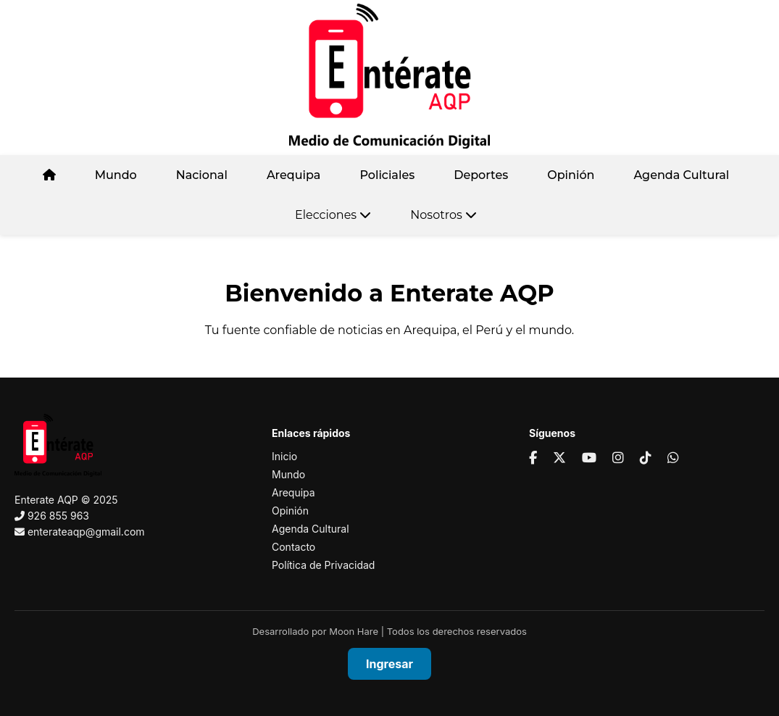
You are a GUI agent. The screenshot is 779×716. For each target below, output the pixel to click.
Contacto (293, 547)
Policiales (387, 175)
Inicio (284, 456)
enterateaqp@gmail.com (86, 531)
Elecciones (333, 215)
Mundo (116, 175)
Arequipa (294, 175)
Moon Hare (353, 631)
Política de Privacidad (323, 565)
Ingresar (389, 664)
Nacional (202, 175)
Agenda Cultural (681, 175)
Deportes (481, 175)
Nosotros (443, 215)
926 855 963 (58, 515)
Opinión (570, 175)
